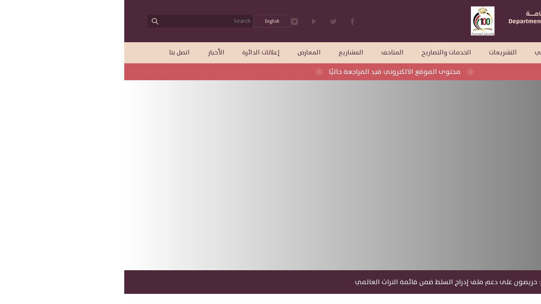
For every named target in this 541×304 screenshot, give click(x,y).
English (148, 21)
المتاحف (268, 52)
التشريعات (379, 52)
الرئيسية (499, 282)
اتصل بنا (55, 52)
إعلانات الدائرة (137, 52)
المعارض (185, 52)
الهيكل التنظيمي (433, 52)
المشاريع (226, 52)
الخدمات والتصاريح (322, 52)
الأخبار (91, 52)
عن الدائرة (489, 52)
